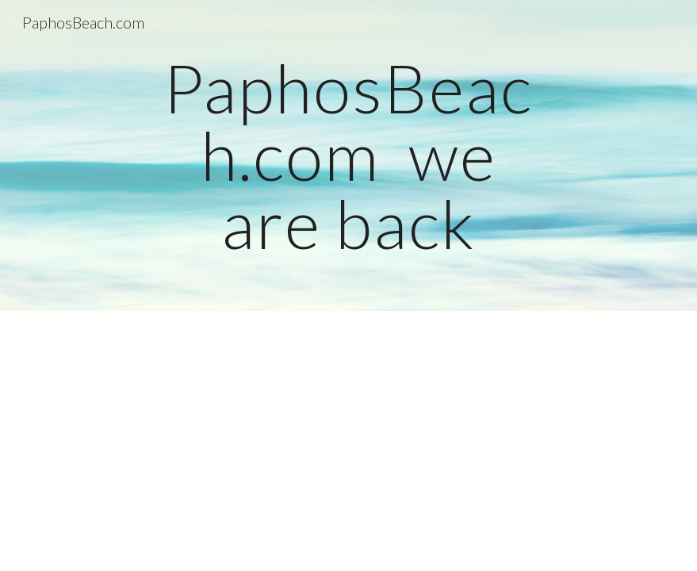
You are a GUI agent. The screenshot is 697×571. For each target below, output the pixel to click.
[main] (348, 155)
